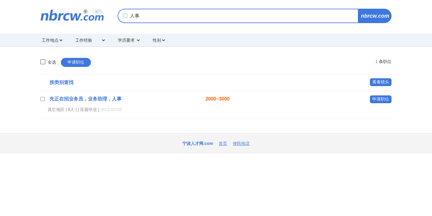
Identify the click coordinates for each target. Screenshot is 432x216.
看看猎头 (380, 82)
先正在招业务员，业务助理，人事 (86, 98)
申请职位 (76, 62)
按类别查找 (62, 82)
